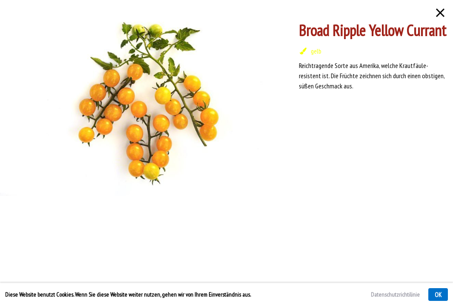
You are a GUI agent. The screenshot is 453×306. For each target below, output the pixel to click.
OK (438, 295)
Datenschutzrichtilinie (395, 294)
